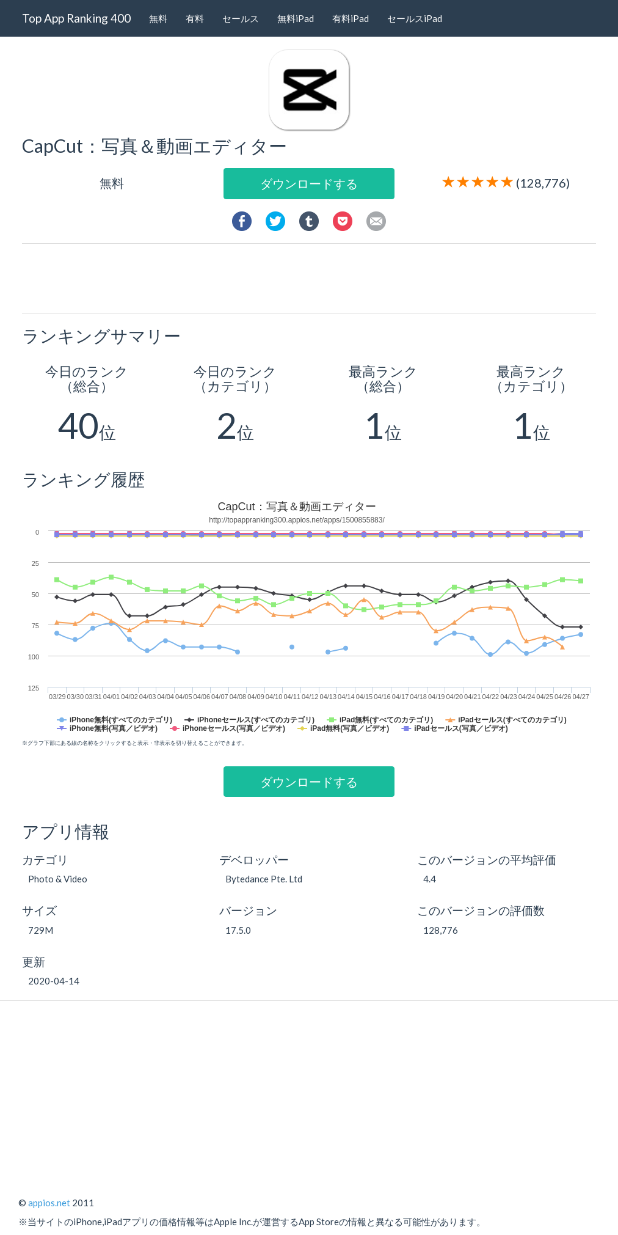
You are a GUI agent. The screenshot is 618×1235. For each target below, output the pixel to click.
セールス (240, 18)
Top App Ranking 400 (76, 18)
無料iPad (295, 18)
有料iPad (350, 18)
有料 (195, 18)
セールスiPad (414, 18)
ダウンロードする (309, 183)
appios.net (49, 1202)
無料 (158, 18)
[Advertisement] (314, 277)
